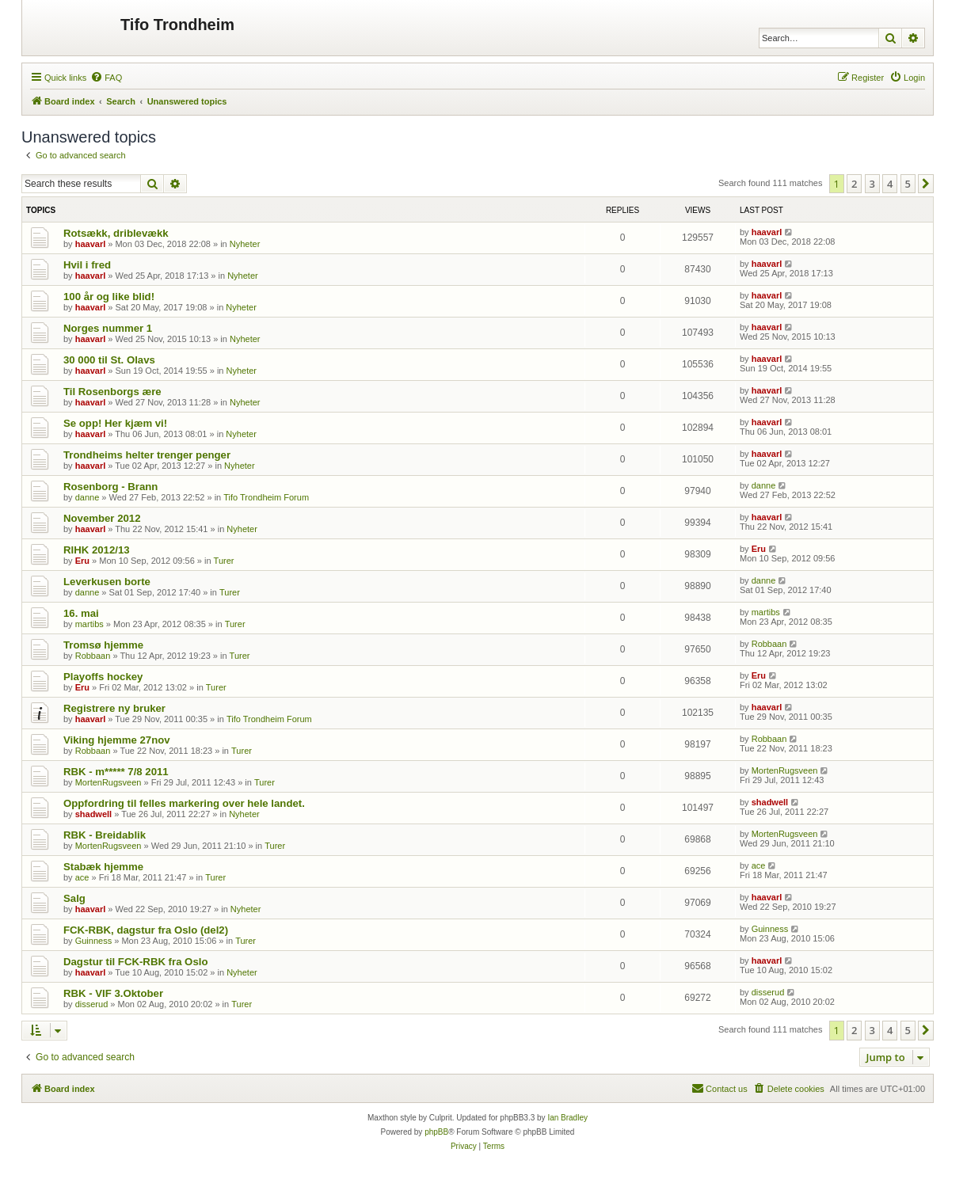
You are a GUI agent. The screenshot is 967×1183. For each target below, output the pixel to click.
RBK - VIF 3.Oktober (113, 993)
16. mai (81, 613)
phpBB (436, 1132)
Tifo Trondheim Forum (266, 497)
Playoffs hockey (103, 677)
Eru (82, 560)
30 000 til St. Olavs (109, 360)
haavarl (90, 244)
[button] (926, 183)
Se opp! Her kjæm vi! (115, 423)
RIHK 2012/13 (96, 550)
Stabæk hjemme (103, 867)
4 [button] (890, 184)
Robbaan (93, 655)
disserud (92, 1004)
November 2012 (102, 518)
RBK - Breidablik (104, 835)
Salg (74, 898)
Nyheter (245, 244)
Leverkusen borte (106, 582)
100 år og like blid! (108, 296)
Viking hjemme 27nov (116, 740)
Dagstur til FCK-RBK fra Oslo (135, 962)
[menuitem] (106, 77)
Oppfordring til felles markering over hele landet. (184, 803)
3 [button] (872, 184)
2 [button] (854, 184)
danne (87, 497)
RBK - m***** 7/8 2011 (116, 772)
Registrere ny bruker (114, 708)
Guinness (93, 940)
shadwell (93, 814)
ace (82, 877)
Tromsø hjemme (103, 645)
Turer (224, 560)
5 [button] (908, 184)
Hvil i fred (87, 265)
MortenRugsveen (108, 782)
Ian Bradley (567, 1117)
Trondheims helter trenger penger (146, 455)
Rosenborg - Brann (110, 487)
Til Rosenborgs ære (112, 392)
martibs (89, 624)
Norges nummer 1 (107, 328)
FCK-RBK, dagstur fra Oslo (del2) (145, 930)
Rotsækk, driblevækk (116, 233)
